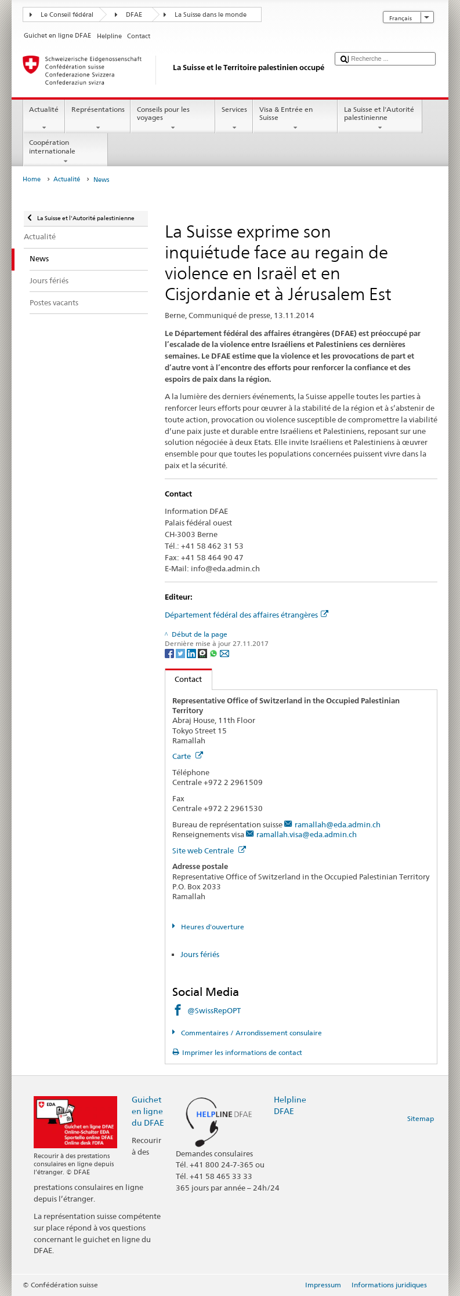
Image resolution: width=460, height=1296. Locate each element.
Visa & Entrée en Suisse (295, 119)
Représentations (98, 119)
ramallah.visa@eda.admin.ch (306, 834)
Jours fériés (199, 954)
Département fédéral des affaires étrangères (246, 614)
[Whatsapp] (214, 652)
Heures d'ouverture (211, 926)
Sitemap (420, 1118)
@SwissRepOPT (214, 1010)
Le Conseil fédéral (67, 15)
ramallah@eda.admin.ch (338, 824)
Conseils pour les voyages (173, 119)
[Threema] (203, 652)
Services (234, 119)
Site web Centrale (209, 850)
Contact (183, 679)
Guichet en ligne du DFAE (148, 1110)
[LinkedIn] (192, 652)
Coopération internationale (65, 152)
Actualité (44, 119)
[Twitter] (181, 652)
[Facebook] (170, 652)
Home (32, 179)
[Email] (224, 652)
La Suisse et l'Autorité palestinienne (380, 119)
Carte (187, 756)
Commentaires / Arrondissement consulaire (250, 1032)
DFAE (134, 15)
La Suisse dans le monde (211, 15)
